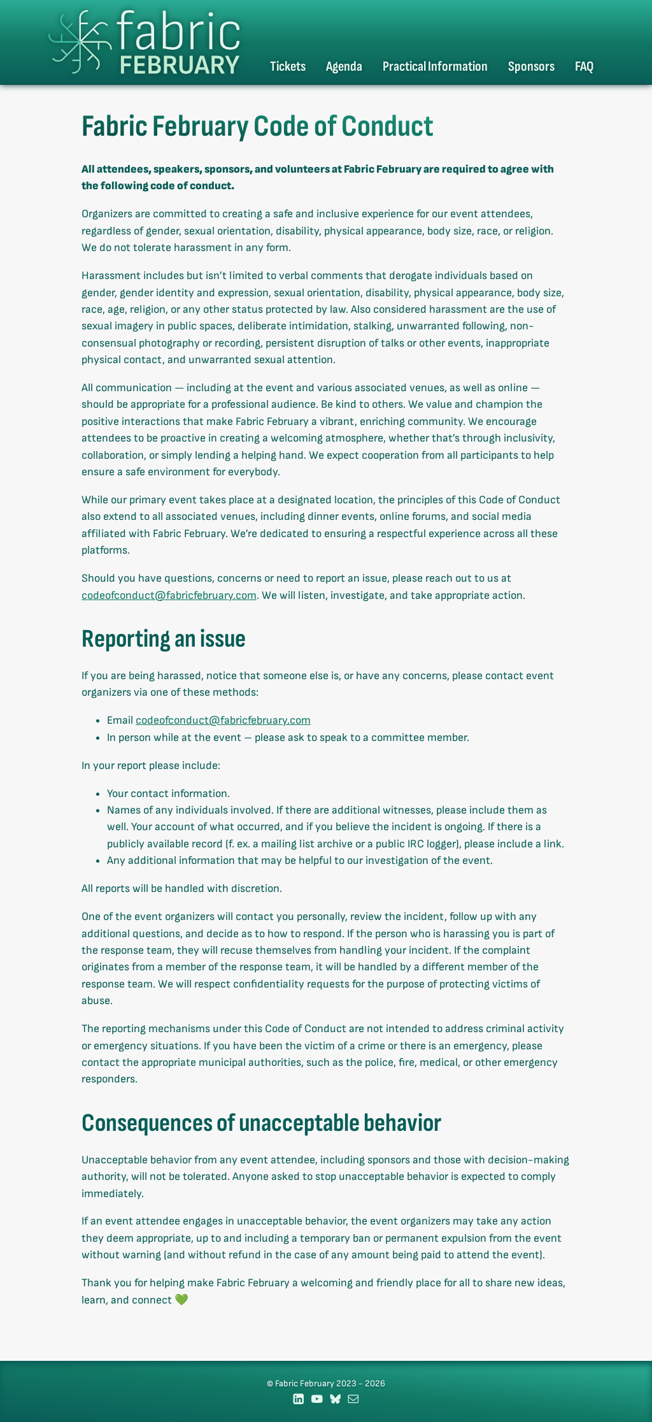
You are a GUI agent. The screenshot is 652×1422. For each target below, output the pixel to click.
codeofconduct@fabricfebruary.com (169, 595)
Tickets (288, 66)
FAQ (584, 66)
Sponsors (531, 66)
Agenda (344, 66)
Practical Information (435, 66)
